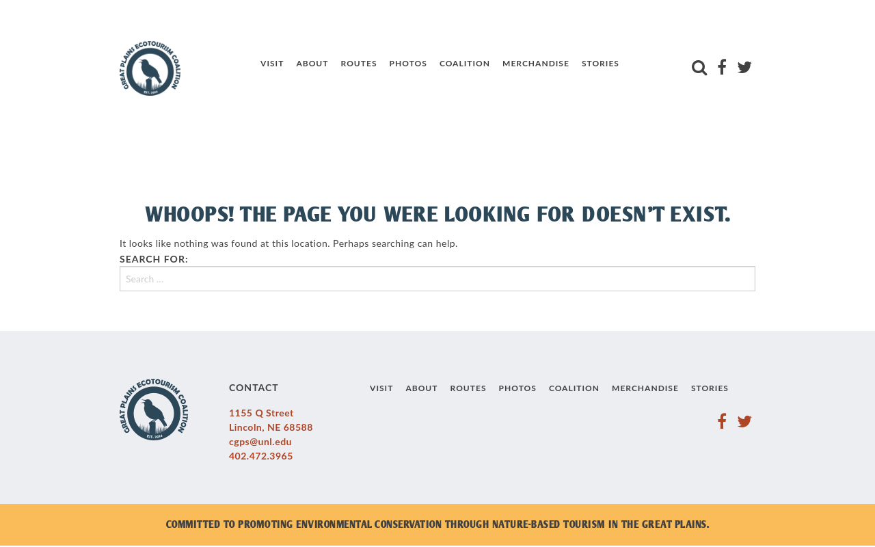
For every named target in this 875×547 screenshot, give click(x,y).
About (312, 63)
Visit (272, 63)
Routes (359, 63)
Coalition (465, 63)
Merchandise (535, 63)
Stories (600, 63)
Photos (408, 63)
